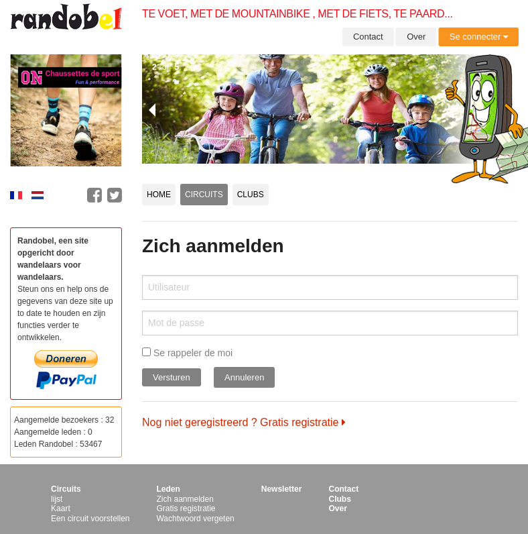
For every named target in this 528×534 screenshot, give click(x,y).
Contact (368, 37)
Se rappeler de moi (187, 353)
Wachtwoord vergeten (195, 518)
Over (416, 37)
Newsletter (281, 489)
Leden (168, 489)
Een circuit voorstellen (90, 518)
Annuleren (244, 377)
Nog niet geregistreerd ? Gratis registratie (244, 422)
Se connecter (479, 37)
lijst (56, 499)
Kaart (60, 508)
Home (159, 194)
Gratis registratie (185, 508)
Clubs (250, 194)
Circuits (204, 194)
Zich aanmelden (184, 499)
